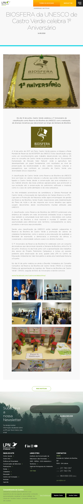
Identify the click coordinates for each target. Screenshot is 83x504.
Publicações (7, 466)
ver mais (33, 471)
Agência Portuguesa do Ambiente (41, 466)
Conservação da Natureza (12, 464)
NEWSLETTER (68, 3)
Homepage (38, 8)
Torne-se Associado (46, 3)
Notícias (46, 8)
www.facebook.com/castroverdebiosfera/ (29, 275)
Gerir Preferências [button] (45, 495)
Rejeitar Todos (58, 495)
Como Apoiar (7, 456)
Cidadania (6, 471)
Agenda (5, 482)
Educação (6, 474)
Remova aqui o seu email (41, 415)
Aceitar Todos (73, 495)
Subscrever (66, 416)
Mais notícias (41, 388)
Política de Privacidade (10, 461)
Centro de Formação (10, 477)
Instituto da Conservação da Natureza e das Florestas (39, 457)
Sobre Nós (6, 458)
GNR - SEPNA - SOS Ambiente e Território (40, 463)
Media (5, 469)
